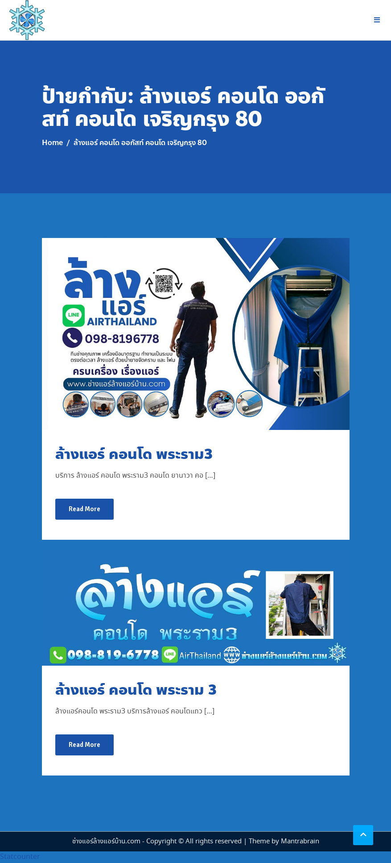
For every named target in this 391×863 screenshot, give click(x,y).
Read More (84, 509)
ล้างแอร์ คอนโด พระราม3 (134, 454)
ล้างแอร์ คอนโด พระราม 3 (136, 690)
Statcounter (20, 857)
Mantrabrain (300, 841)
